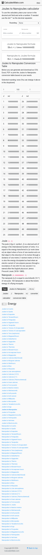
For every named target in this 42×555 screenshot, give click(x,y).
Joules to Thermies (8, 347)
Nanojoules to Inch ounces (10, 515)
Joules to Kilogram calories (11, 360)
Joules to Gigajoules (8, 341)
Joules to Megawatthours (10, 336)
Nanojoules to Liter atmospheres (13, 488)
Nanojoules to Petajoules (10, 437)
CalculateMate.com (13, 2)
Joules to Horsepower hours (11, 352)
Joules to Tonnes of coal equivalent (13, 331)
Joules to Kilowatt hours (10, 350)
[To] (22, 89)
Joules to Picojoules (8, 412)
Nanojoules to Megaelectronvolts (13, 532)
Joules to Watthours (8, 363)
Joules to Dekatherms (9, 339)
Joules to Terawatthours (10, 317)
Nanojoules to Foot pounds (11, 502)
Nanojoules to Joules (9, 505)
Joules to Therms (7, 344)
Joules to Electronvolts (9, 423)
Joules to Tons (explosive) (10, 333)
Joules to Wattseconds (9, 390)
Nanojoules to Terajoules (10, 442)
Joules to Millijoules (8, 399)
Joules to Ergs (6, 407)
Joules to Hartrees (8, 420)
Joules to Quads (7, 312)
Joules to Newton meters (10, 388)
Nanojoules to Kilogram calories (12, 477)
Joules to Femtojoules (9, 418)
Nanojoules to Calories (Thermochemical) (15, 496)
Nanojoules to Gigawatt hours (12, 439)
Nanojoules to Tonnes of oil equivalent (14, 445)
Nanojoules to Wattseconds (11, 510)
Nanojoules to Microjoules (10, 521)
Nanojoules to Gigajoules (10, 458)
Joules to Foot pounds (9, 385)
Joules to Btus (6, 366)
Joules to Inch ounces (9, 396)
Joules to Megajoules (9, 355)
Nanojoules (25, 29)
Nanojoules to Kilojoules (10, 486)
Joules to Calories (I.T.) (9, 377)
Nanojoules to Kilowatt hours (11, 467)
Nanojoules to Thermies (9, 464)
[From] (9, 89)
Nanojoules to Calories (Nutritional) (13, 475)
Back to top (32, 548)
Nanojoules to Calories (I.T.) (11, 494)
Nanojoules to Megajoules (10, 472)
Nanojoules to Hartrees (9, 537)
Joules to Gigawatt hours (10, 322)
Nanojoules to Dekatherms (10, 456)
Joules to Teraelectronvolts (11, 404)
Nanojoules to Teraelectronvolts (12, 524)
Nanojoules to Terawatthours (11, 434)
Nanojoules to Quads (9, 428)
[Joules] (11, 33)
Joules (5, 29)
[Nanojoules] (29, 33)
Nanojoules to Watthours (10, 480)
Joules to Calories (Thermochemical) (14, 380)
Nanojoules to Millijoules (10, 518)
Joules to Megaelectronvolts (11, 415)
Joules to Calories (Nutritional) (12, 358)
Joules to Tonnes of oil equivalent (13, 328)
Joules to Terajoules (8, 325)
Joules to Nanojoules (9, 409)
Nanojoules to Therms (9, 461)
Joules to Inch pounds (9, 393)
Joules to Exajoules (8, 314)
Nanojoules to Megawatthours (12, 453)
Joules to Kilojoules (8, 369)
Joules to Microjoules (9, 401)
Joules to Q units (7, 309)
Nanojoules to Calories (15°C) (12, 491)
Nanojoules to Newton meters (12, 507)
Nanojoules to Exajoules (10, 431)
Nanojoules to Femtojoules (10, 535)
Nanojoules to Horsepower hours (13, 469)
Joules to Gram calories (10, 382)
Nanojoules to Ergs (8, 526)
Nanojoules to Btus (8, 483)
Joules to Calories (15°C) (10, 374)
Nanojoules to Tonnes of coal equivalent (15, 447)
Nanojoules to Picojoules (10, 529)
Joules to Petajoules (8, 320)
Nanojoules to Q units (9, 426)
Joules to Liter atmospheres (11, 371)
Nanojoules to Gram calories (11, 499)
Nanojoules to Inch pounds (10, 513)
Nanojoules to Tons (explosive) (12, 450)
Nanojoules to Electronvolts (11, 540)
